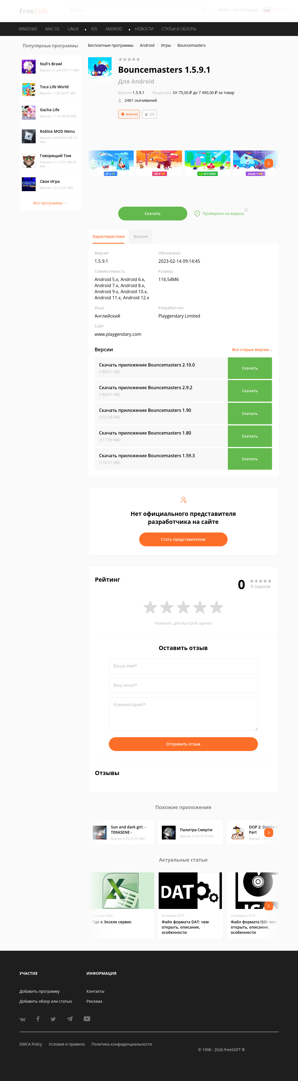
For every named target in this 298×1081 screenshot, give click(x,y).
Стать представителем (183, 539)
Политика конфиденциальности (121, 1044)
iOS (149, 114)
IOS (94, 29)
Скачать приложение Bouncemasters (147, 365)
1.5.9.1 (131, 92)
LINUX (73, 29)
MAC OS (52, 29)
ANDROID (114, 29)
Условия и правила (67, 1044)
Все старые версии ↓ (252, 349)
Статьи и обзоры (179, 29)
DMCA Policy (31, 1044)
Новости (144, 29)
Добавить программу (40, 991)
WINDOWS (28, 29)
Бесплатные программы (111, 45)
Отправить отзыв (183, 744)
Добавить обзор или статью (46, 1001)
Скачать (153, 213)
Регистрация (246, 10)
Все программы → (50, 203)
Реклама (94, 1001)
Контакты (95, 991)
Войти (225, 10)
